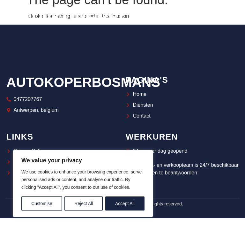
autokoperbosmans (83, 82)
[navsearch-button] (230, 17)
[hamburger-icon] (209, 17)
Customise (41, 203)
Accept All (125, 203)
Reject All (83, 203)
